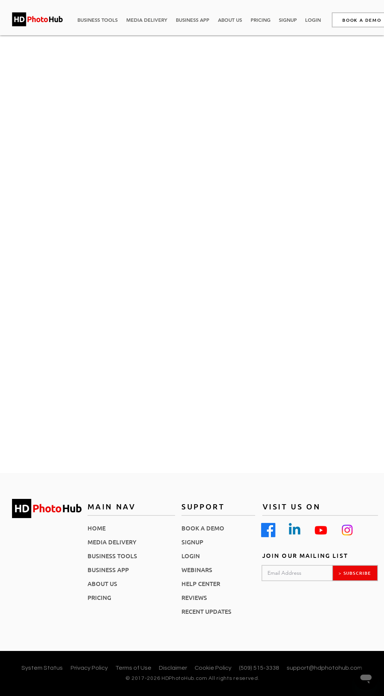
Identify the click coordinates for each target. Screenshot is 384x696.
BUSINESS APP (108, 569)
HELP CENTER (200, 583)
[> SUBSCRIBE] (355, 573)
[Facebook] (268, 530)
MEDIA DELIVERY (112, 542)
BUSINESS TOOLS (112, 555)
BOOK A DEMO (202, 528)
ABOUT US (102, 583)
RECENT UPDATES (206, 611)
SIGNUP (192, 542)
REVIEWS (194, 597)
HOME (97, 528)
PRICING (99, 597)
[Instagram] (347, 530)
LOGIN (190, 555)
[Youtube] (321, 530)
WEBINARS (196, 569)
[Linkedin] (294, 530)
